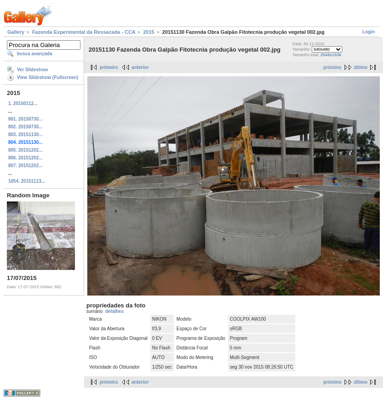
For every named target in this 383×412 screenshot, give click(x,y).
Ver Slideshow (32, 69)
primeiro (109, 67)
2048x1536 (330, 55)
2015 (148, 32)
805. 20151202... (25, 150)
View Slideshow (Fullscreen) (47, 77)
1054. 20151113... (26, 181)
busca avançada (34, 53)
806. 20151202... (25, 157)
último (360, 67)
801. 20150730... (25, 118)
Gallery (15, 32)
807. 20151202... (25, 165)
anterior (140, 67)
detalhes (114, 311)
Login (368, 31)
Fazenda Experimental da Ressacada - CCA (83, 32)
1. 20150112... (22, 103)
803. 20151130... (25, 134)
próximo (332, 67)
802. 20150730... (25, 126)
